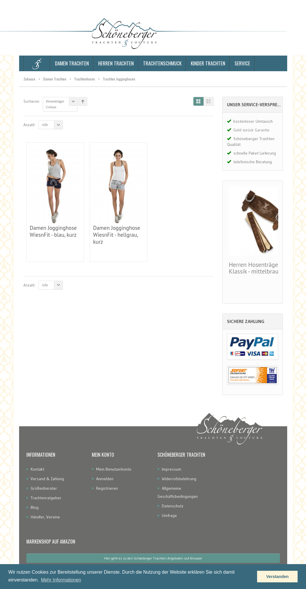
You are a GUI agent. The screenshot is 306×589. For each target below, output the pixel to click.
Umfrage (169, 515)
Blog (35, 507)
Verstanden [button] (277, 576)
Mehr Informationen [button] (61, 579)
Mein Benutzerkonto (113, 469)
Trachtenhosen (84, 78)
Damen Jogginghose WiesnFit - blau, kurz (53, 231)
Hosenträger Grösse (62, 103)
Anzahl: (29, 124)
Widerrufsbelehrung (179, 478)
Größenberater (44, 488)
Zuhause (29, 78)
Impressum (171, 469)
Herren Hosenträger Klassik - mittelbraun (255, 268)
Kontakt (37, 469)
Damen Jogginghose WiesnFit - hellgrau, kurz (116, 234)
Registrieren (107, 488)
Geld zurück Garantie (251, 130)
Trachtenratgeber (46, 497)
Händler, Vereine (45, 517)
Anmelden (104, 478)
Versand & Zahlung (47, 478)
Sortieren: (31, 101)
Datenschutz (172, 506)
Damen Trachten (54, 78)
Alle (52, 124)
